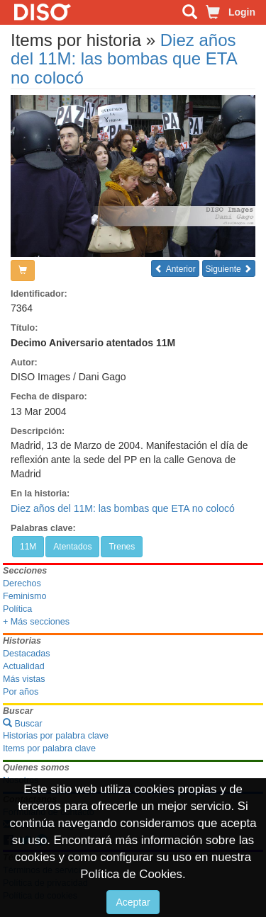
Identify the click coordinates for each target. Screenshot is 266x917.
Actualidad (24, 666)
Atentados (72, 547)
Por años (20, 692)
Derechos (22, 583)
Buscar (23, 724)
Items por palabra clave (49, 748)
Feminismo (25, 596)
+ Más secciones (36, 622)
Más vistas (24, 679)
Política (17, 609)
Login (241, 12)
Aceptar (133, 902)
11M (28, 547)
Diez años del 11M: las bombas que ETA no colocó (123, 58)
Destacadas (26, 654)
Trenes (122, 547)
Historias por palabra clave (56, 736)
